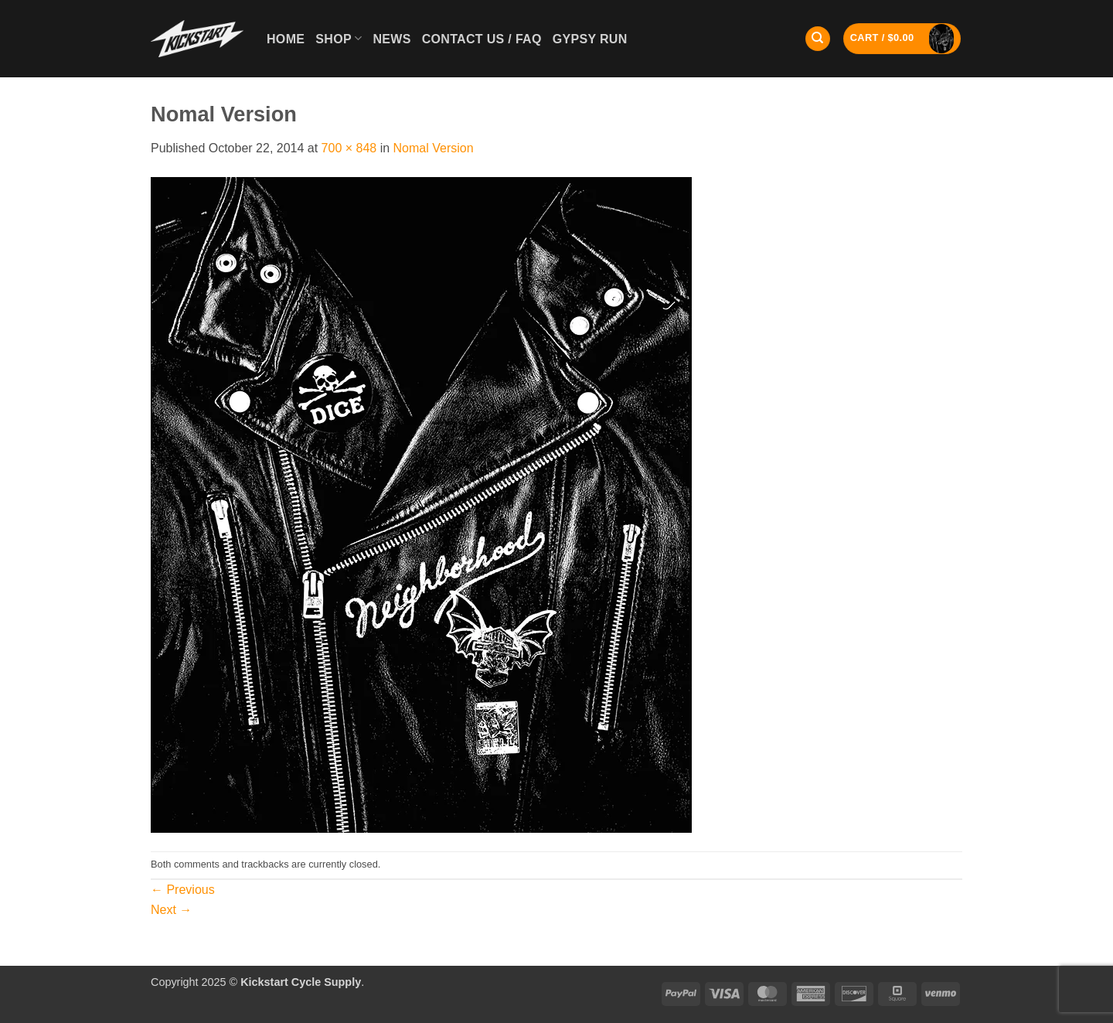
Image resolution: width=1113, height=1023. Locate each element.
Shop (338, 38)
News (391, 39)
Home (286, 39)
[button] (902, 39)
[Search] (817, 39)
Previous (183, 889)
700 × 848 (349, 148)
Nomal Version (433, 148)
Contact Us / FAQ (482, 39)
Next (171, 909)
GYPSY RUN (590, 39)
